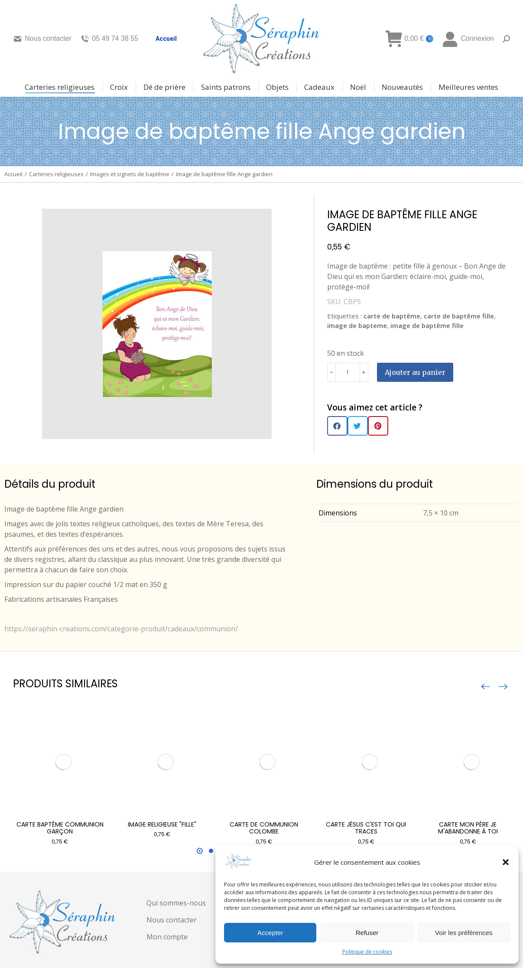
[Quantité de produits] (347, 372)
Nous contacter (42, 39)
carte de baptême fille (459, 316)
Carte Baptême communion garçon (60, 828)
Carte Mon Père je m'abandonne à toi (468, 828)
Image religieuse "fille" (162, 824)
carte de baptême (392, 316)
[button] (505, 862)
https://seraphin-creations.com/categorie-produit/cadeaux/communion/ (121, 628)
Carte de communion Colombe (264, 828)
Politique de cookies (367, 951)
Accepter (270, 932)
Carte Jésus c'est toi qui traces (366, 828)
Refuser (367, 932)
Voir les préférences (464, 932)
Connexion (468, 38)
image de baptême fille (427, 325)
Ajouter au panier (415, 372)
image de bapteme (357, 325)
